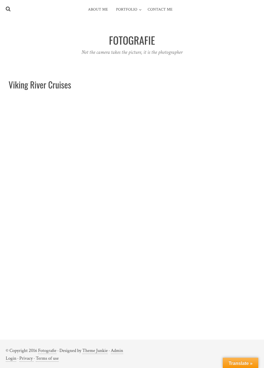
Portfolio (126, 9)
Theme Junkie (95, 351)
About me (98, 9)
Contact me (160, 9)
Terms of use (47, 358)
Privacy (26, 358)
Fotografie (47, 351)
